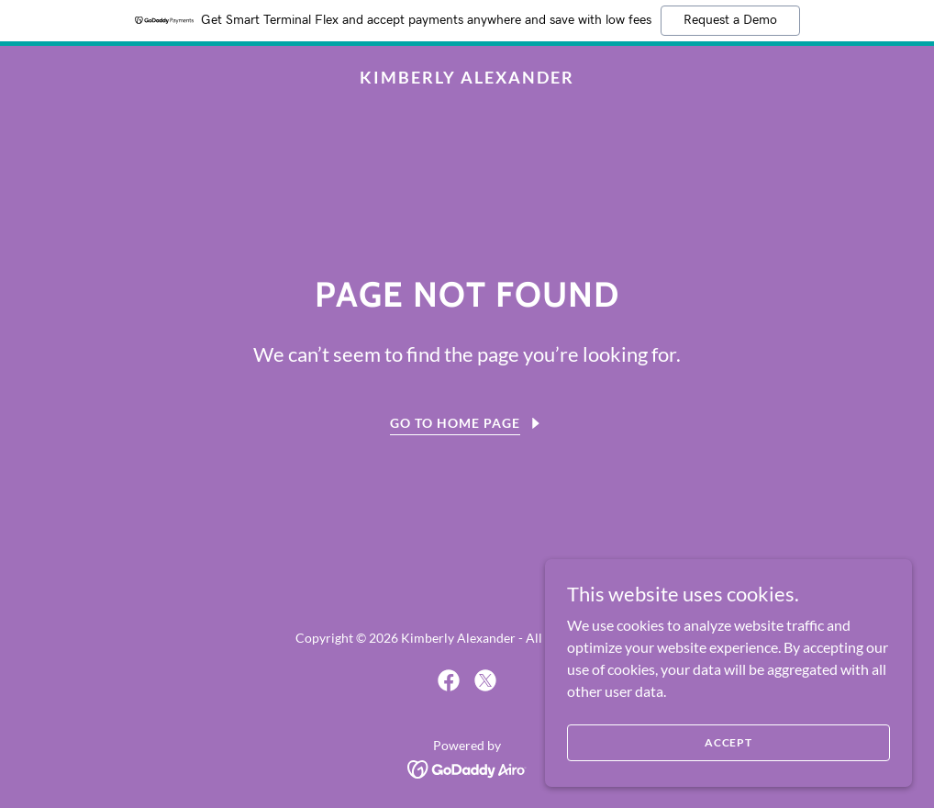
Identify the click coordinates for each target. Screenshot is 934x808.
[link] (467, 77)
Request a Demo (730, 20)
